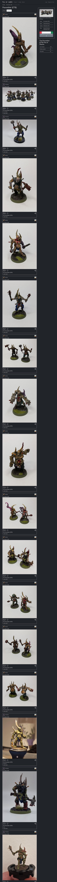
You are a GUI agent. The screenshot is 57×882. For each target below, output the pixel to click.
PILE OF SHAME (7, 2)
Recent (4, 10)
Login (46, 2)
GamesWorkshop (46, 23)
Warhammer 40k (9, 4)
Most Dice (9, 10)
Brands (23, 2)
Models (20, 2)
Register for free (51, 2)
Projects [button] (15, 2)
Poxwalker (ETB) (6, 16)
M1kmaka (6, 84)
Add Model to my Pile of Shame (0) (46, 35)
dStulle (5, 14)
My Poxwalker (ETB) (7, 79)
